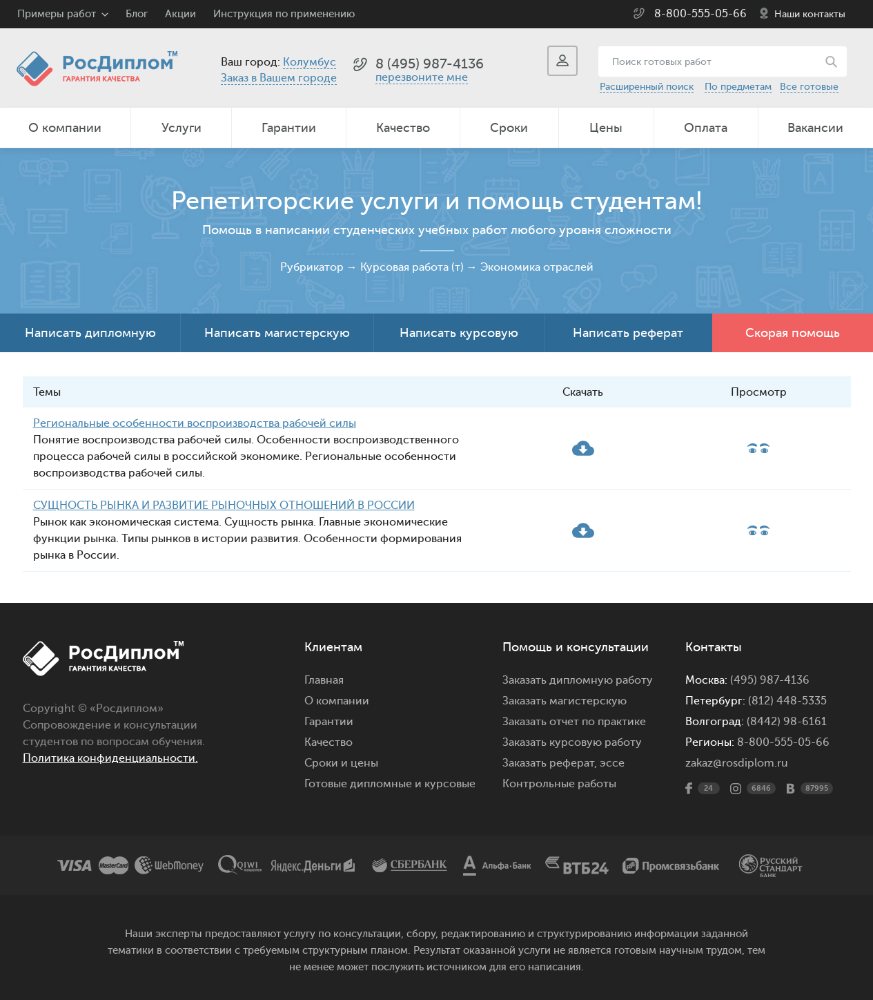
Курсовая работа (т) (412, 267)
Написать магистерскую (277, 333)
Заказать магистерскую (564, 701)
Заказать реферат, (549, 763)
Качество (403, 128)
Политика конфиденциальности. (110, 758)
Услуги (181, 128)
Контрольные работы (559, 784)
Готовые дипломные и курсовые (389, 784)
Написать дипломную (90, 333)
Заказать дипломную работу (577, 680)
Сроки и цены (341, 763)
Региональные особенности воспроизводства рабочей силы (194, 423)
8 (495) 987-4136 (429, 64)
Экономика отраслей (537, 267)
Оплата (705, 128)
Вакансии (815, 128)
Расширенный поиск (647, 86)
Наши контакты (809, 14)
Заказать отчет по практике (574, 721)
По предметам (738, 86)
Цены (605, 128)
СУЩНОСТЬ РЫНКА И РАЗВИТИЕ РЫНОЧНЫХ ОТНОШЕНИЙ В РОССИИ (224, 505)
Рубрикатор (312, 267)
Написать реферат (628, 333)
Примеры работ (56, 14)
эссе (612, 763)
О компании (64, 128)
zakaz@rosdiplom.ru (736, 763)
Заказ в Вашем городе (279, 78)
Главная (324, 680)
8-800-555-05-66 (700, 14)
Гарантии (289, 128)
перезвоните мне (421, 77)
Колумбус (309, 62)
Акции (180, 14)
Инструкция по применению (284, 14)
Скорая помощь (792, 333)
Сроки (509, 128)
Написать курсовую (459, 333)
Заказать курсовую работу (572, 742)
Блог (137, 14)
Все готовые (809, 86)
